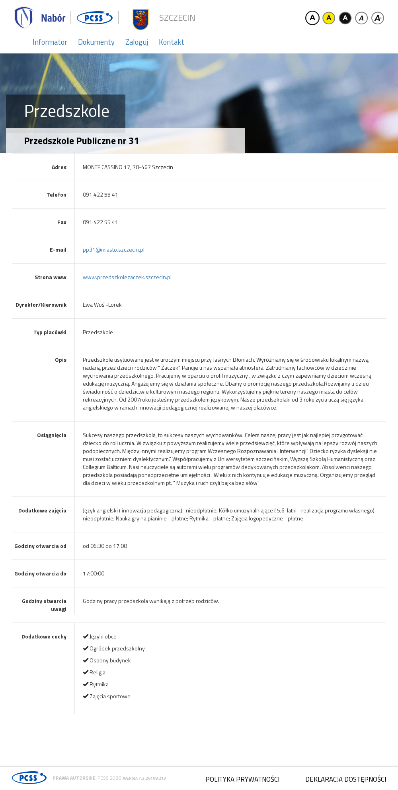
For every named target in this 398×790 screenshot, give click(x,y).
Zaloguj (136, 41)
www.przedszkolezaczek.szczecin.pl (127, 277)
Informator (50, 41)
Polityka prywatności (242, 779)
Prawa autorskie (74, 777)
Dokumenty (96, 41)
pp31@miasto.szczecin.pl (113, 249)
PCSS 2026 (109, 777)
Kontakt (171, 41)
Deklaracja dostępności (345, 779)
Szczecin (177, 18)
